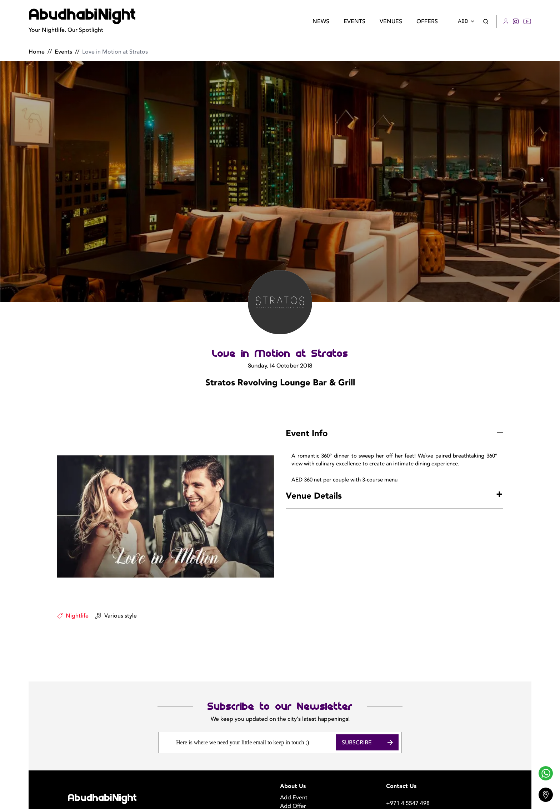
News (320, 21)
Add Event (294, 756)
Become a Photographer (312, 773)
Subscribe (367, 700)
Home (37, 52)
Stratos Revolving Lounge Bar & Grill (280, 383)
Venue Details (314, 496)
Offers (427, 21)
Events (354, 21)
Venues (391, 21)
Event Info (307, 433)
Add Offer (293, 765)
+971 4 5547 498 (408, 762)
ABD (467, 21)
